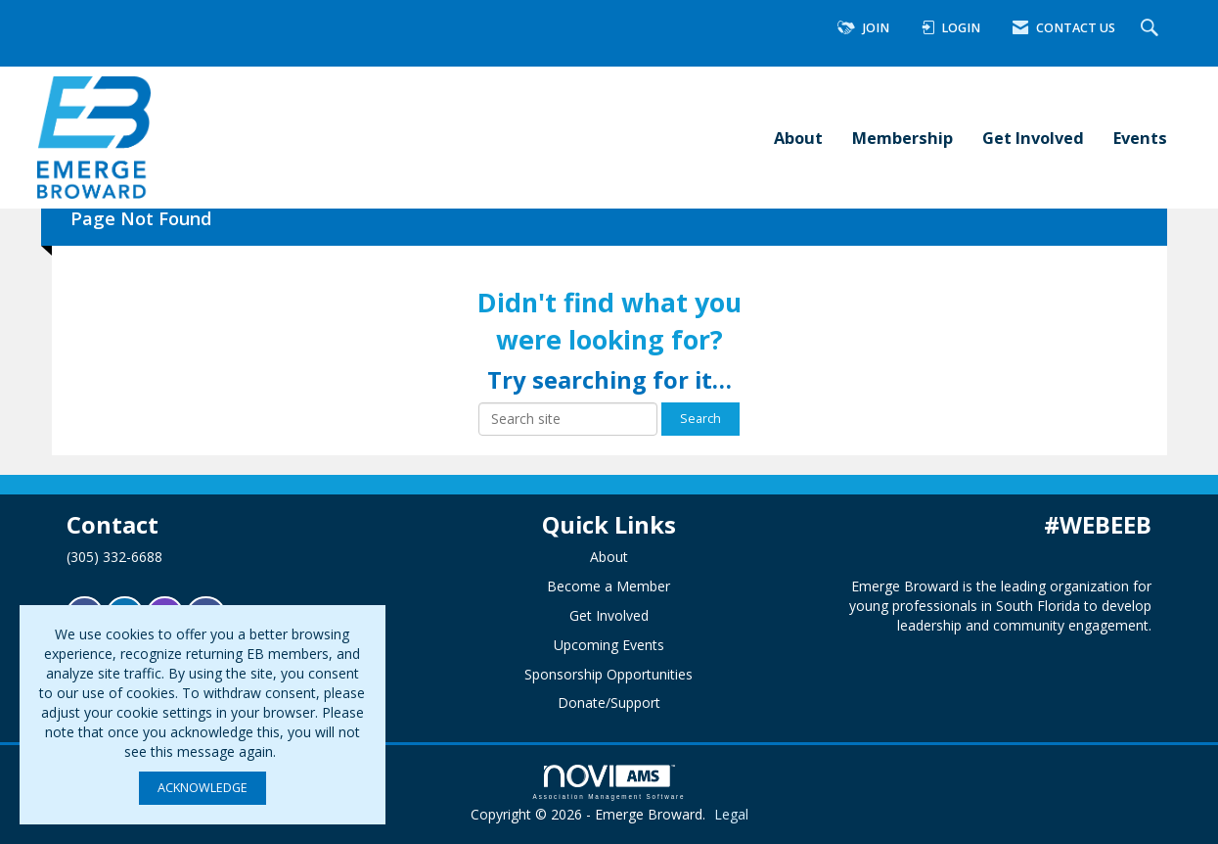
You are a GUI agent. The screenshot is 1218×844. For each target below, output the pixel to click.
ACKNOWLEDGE (203, 787)
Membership (902, 137)
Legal (731, 814)
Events (1140, 137)
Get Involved (1033, 137)
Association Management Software (609, 782)
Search (700, 418)
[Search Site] (1152, 29)
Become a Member (608, 586)
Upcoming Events (609, 644)
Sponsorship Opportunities (608, 674)
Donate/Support (609, 702)
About (798, 137)
